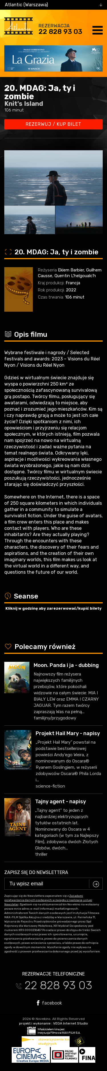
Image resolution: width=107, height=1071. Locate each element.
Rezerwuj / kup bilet (53, 124)
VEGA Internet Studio (70, 1023)
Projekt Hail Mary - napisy (68, 733)
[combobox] (53, 5)
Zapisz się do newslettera (36, 872)
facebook (49, 1002)
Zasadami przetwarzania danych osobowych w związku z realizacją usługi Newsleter (48, 900)
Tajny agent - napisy (60, 801)
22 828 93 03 (60, 32)
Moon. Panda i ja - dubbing (66, 665)
